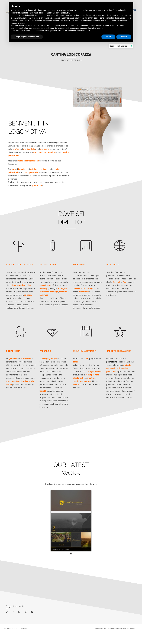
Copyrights (25, 628)
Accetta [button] (124, 37)
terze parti (51, 15)
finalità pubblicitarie (26, 20)
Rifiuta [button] (108, 37)
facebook (14, 612)
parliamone (37, 191)
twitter (7, 613)
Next (101, 52)
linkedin (20, 613)
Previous (41, 52)
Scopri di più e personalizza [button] (27, 37)
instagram (26, 612)
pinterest (32, 613)
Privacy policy (11, 628)
